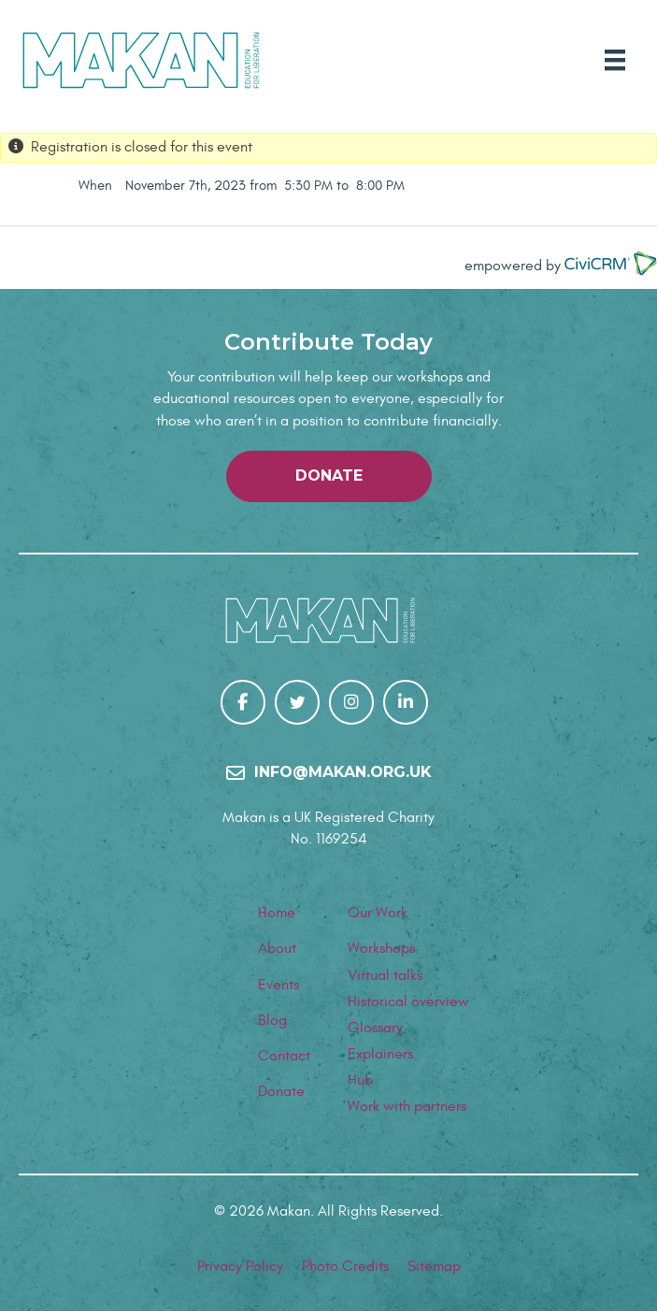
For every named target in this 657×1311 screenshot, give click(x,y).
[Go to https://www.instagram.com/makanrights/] (351, 702)
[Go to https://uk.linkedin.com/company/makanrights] (405, 702)
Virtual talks (385, 975)
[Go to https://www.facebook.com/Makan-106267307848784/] (243, 702)
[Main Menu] (615, 59)
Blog (272, 1020)
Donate (281, 1091)
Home (276, 912)
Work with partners (407, 1106)
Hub (360, 1080)
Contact (284, 1055)
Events (278, 984)
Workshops (381, 948)
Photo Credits (345, 1266)
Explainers (380, 1053)
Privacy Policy (240, 1266)
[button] (329, 476)
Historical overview (408, 1001)
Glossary (375, 1027)
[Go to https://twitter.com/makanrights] (297, 702)
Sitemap (434, 1266)
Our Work (377, 912)
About (277, 948)
